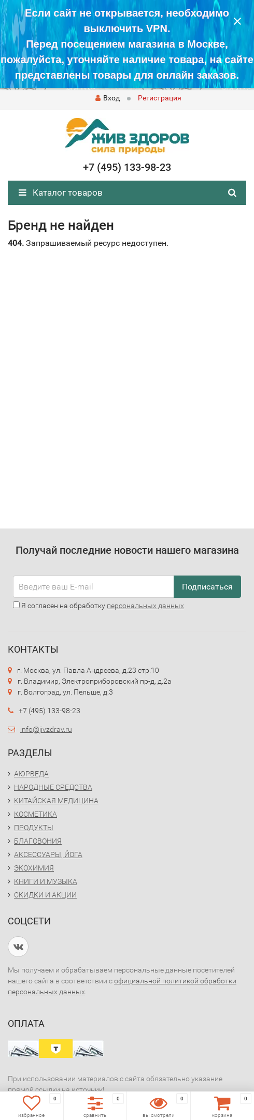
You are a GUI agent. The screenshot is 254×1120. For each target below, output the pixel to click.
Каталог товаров (61, 192)
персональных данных (145, 605)
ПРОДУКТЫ (33, 827)
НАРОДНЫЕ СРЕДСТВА (53, 787)
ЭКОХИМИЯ (34, 868)
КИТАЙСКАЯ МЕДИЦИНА (56, 801)
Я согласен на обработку (98, 605)
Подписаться (207, 587)
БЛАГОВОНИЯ (38, 841)
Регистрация (159, 98)
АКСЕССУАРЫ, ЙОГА (48, 854)
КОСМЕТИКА (35, 814)
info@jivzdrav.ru (46, 729)
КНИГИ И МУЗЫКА (45, 881)
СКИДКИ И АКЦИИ (45, 895)
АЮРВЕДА (31, 774)
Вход (107, 98)
